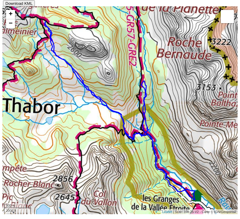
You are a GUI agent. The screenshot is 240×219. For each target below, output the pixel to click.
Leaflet (167, 212)
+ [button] (11, 14)
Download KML (18, 3)
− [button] (11, 23)
